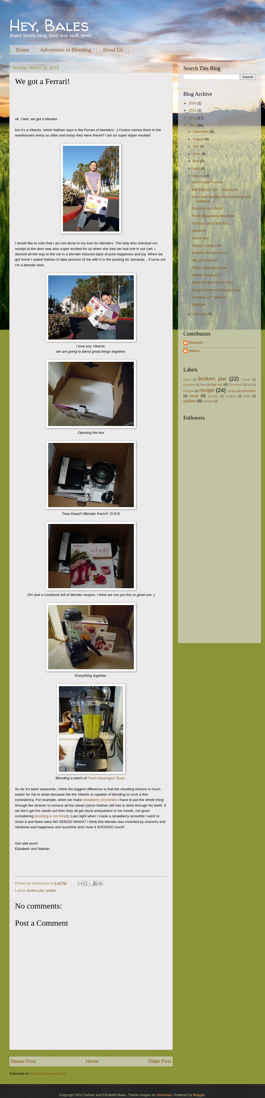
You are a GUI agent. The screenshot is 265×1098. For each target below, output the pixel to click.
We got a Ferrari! (205, 260)
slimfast (232, 391)
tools (246, 396)
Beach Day (200, 238)
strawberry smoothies (100, 800)
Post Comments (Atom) (48, 1074)
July (196, 146)
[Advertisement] (208, 553)
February (200, 314)
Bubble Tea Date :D (207, 275)
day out (216, 384)
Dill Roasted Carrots (207, 182)
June (197, 154)
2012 (193, 125)
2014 (193, 110)
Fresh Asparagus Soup (106, 778)
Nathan (194, 351)
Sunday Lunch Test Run (210, 223)
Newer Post (23, 1061)
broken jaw (35, 890)
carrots (246, 379)
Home (22, 50)
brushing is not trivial (51, 816)
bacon (187, 379)
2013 (193, 118)
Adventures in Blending (65, 50)
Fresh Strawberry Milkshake (213, 216)
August (199, 139)
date (203, 384)
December (201, 132)
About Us (112, 50)
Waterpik (198, 305)
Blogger (199, 1095)
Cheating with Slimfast (209, 297)
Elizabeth (196, 343)
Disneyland (236, 384)
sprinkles (213, 396)
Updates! (199, 231)
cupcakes (189, 384)
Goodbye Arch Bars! (207, 208)
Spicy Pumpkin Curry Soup (212, 282)
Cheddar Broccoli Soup (209, 253)
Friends (188, 391)
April (196, 168)
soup (194, 395)
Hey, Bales (49, 25)
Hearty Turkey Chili (206, 246)
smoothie (249, 391)
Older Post (159, 1061)
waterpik (208, 401)
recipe (206, 390)
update (51, 890)
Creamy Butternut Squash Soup (216, 290)
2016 (193, 103)
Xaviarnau (164, 1095)
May (196, 161)
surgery (231, 396)
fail (249, 384)
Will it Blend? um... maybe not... (216, 190)
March (198, 176)
